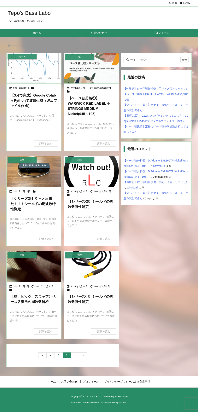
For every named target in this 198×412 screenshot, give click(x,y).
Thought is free (118, 402)
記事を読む (46, 143)
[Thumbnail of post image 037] (34, 266)
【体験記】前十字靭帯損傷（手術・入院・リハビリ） (156, 88)
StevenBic (159, 165)
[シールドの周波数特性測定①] (91, 266)
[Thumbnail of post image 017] (91, 171)
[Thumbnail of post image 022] (91, 68)
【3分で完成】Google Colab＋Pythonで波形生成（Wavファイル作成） (33, 100)
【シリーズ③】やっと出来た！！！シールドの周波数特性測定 (33, 204)
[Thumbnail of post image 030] (34, 68)
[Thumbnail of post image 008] (34, 171)
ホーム (14, 45)
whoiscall (132, 187)
